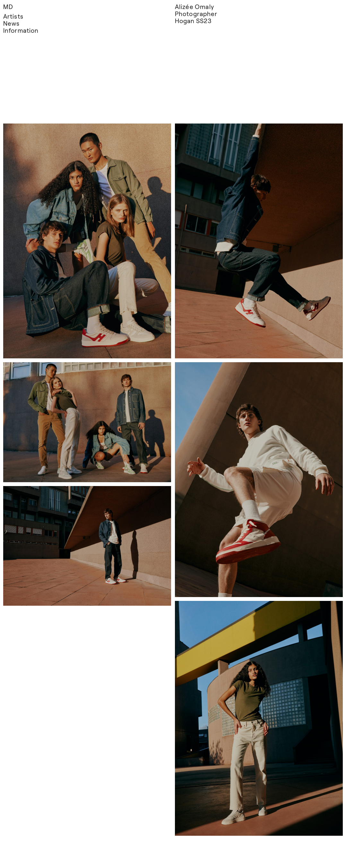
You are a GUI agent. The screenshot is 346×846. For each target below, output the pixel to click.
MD (8, 6)
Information (21, 30)
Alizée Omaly (194, 6)
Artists (13, 16)
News (11, 23)
